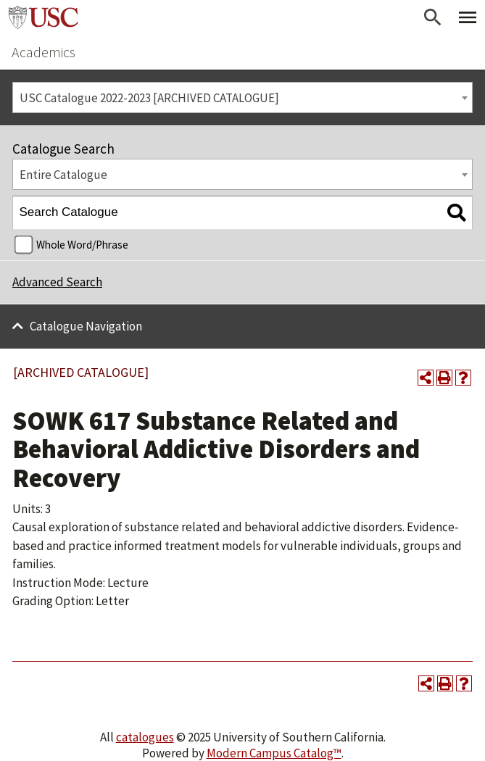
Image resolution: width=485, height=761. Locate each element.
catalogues (145, 737)
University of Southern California (43, 17)
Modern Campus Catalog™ (274, 753)
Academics (43, 52)
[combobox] (242, 97)
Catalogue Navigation (86, 326)
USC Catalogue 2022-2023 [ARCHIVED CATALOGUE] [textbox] (149, 98)
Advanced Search (57, 282)
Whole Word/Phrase (82, 244)
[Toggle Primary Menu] (467, 17)
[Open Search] (432, 17)
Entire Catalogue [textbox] (63, 175)
